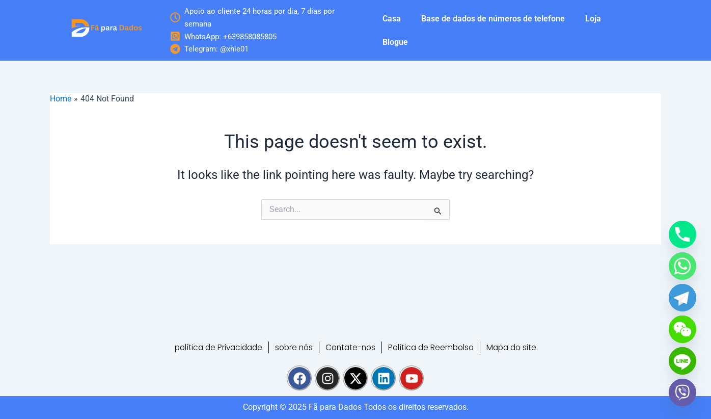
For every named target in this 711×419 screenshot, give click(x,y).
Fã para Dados (335, 407)
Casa (391, 18)
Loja (593, 18)
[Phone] (682, 234)
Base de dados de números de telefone (493, 18)
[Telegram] (682, 297)
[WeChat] (682, 329)
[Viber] (682, 392)
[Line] (682, 361)
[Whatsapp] (682, 266)
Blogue (395, 42)
